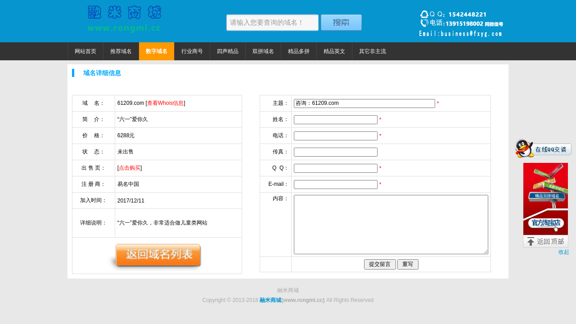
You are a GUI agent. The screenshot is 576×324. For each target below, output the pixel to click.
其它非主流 (372, 51)
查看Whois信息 (165, 103)
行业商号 (192, 51)
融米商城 (270, 300)
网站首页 (85, 51)
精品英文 (334, 51)
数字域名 (156, 51)
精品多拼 (299, 51)
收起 (563, 252)
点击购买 (129, 168)
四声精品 (227, 51)
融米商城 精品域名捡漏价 (124, 21)
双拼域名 (263, 51)
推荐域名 (121, 51)
